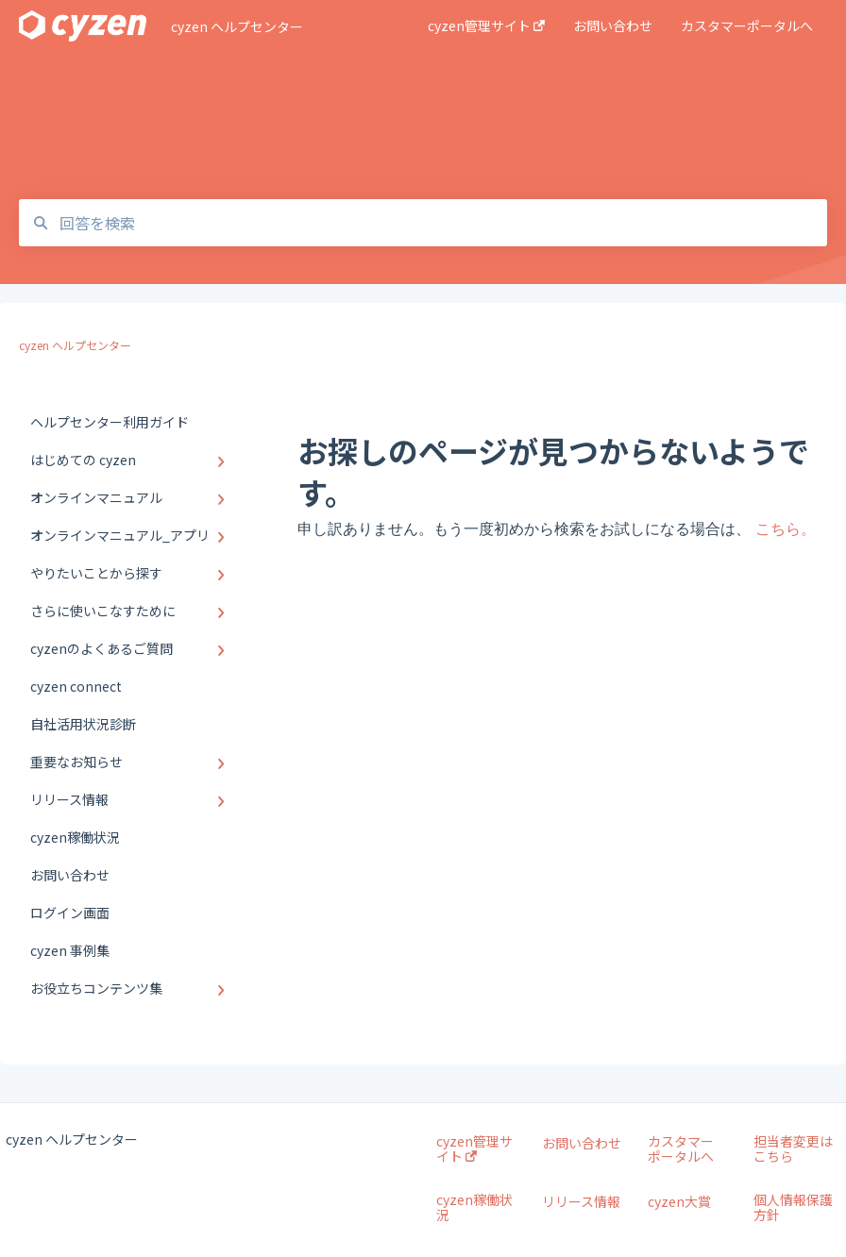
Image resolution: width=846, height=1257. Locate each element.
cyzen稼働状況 (474, 1207)
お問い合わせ (581, 1142)
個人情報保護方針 (793, 1207)
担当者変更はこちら (793, 1148)
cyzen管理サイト (474, 1148)
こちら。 (785, 529)
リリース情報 (581, 1201)
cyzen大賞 (679, 1201)
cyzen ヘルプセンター (237, 26)
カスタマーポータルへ (681, 1148)
